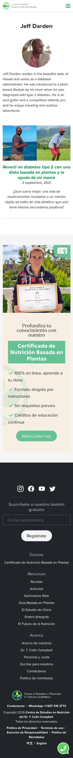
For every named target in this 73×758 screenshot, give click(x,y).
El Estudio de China (36, 609)
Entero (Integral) (36, 616)
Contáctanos (36, 671)
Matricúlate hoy (36, 436)
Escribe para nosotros (36, 664)
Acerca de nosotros (36, 643)
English (42, 743)
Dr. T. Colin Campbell (36, 650)
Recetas (36, 581)
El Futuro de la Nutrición (36, 623)
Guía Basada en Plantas (36, 602)
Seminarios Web (36, 595)
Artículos (36, 588)
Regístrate (36, 536)
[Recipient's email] (36, 520)
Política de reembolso (36, 678)
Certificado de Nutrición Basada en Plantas (36, 562)
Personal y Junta (36, 657)
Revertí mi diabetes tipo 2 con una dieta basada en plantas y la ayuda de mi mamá (36, 172)
